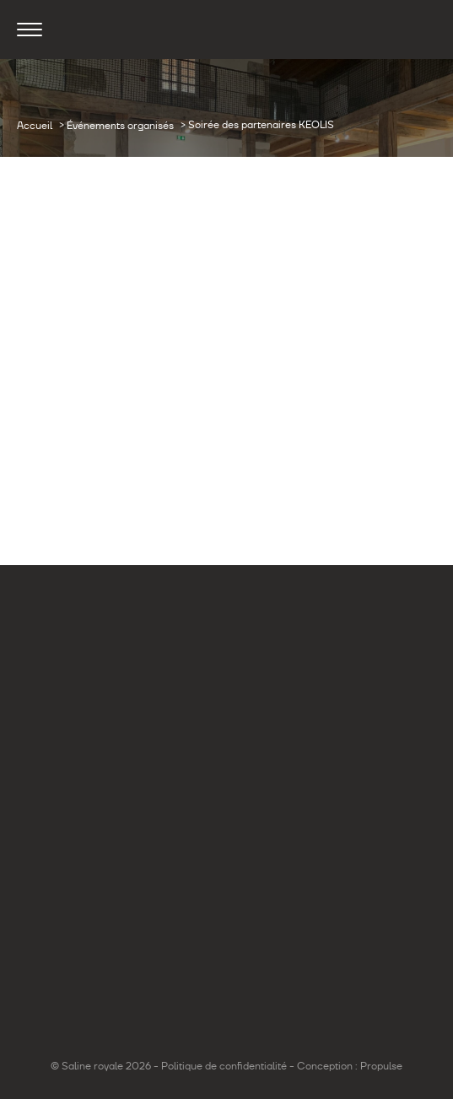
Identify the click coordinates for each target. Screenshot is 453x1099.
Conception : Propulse (349, 1066)
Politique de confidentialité (224, 1066)
